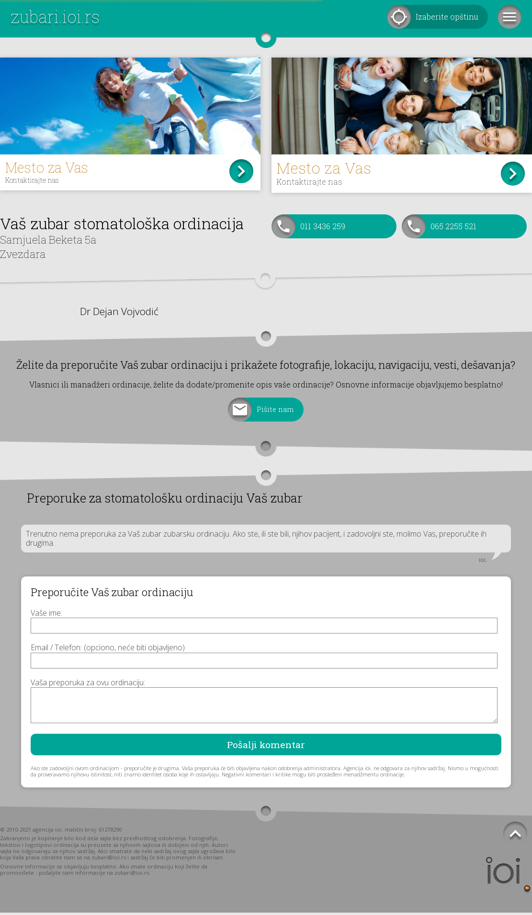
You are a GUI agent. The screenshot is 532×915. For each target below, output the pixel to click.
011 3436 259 (322, 228)
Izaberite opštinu (447, 17)
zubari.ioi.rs (55, 16)
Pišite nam (275, 412)
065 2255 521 (453, 228)
